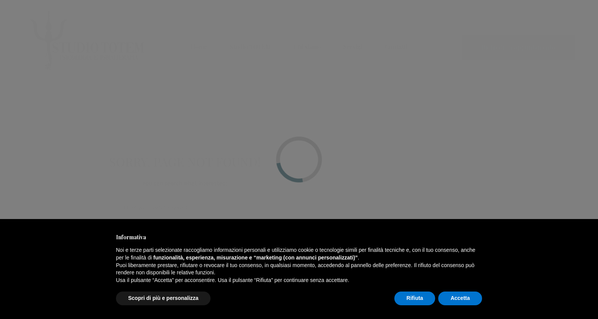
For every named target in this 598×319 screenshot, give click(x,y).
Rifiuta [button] (415, 298)
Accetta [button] (460, 298)
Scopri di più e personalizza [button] (163, 298)
